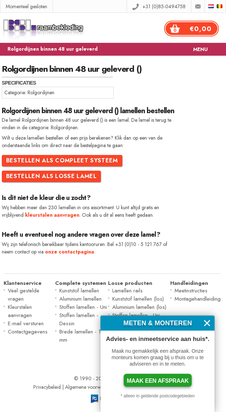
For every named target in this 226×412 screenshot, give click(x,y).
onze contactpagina (69, 251)
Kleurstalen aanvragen (20, 311)
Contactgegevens (28, 332)
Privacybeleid (47, 387)
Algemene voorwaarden (90, 387)
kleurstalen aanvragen (52, 214)
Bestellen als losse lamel (51, 176)
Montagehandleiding (198, 299)
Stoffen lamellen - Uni (83, 307)
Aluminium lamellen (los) (139, 307)
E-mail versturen (26, 323)
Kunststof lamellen (79, 291)
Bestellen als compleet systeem (62, 160)
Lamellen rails (127, 291)
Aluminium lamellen (80, 299)
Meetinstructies (191, 291)
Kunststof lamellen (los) (138, 299)
